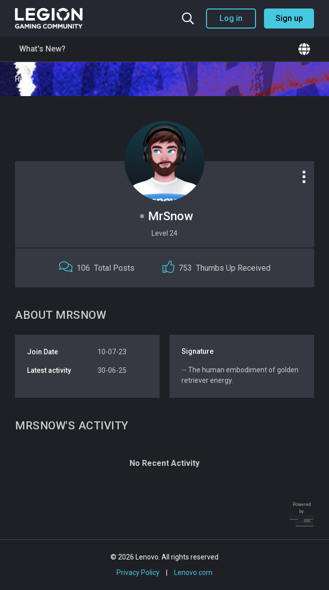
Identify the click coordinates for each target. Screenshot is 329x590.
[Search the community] (188, 19)
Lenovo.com (193, 572)
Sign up (289, 18)
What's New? (42, 49)
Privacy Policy (138, 572)
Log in (231, 18)
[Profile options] (304, 176)
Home (24, 79)
